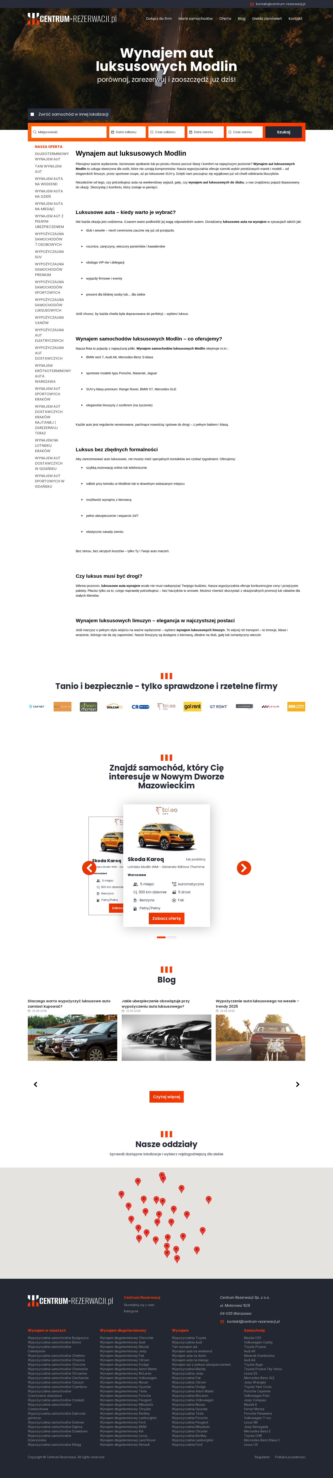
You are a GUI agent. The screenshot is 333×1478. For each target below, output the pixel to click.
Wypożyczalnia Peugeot (190, 1422)
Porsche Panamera (258, 1413)
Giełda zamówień (267, 18)
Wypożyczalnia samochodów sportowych (49, 287)
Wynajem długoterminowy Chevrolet (126, 1338)
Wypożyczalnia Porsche (190, 1418)
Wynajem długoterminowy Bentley (125, 1413)
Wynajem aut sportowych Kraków (48, 394)
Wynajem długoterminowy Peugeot (125, 1400)
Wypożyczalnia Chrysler (190, 1431)
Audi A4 (249, 1360)
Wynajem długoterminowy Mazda (124, 1347)
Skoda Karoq (106, 861)
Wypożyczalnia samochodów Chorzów (56, 1364)
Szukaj (283, 132)
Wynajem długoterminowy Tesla (123, 1391)
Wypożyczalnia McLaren (190, 1395)
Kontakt (296, 18)
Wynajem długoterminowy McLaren (125, 1373)
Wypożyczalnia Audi (187, 1342)
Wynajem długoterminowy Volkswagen (128, 1378)
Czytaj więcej (166, 1096)
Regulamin (262, 1457)
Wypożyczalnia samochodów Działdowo (58, 1431)
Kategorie (131, 1311)
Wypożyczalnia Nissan (188, 1404)
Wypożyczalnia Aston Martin (193, 1391)
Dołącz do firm (159, 18)
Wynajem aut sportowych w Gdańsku (50, 481)
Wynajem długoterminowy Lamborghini (128, 1418)
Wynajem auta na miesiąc (49, 206)
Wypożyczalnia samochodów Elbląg (54, 1444)
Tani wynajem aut (184, 1347)
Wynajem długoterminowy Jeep (123, 1351)
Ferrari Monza (254, 1409)
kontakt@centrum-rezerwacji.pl (277, 4)
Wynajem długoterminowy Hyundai (125, 1387)
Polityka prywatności (290, 1457)
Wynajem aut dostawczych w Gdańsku (49, 463)
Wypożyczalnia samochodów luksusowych (49, 305)
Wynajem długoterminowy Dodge (124, 1364)
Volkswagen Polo (257, 1395)
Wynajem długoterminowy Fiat (122, 1355)
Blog (241, 18)
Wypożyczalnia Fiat (186, 1378)
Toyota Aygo (253, 1364)
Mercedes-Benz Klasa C (262, 1440)
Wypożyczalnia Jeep (187, 1373)
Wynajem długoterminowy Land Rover (128, 1440)
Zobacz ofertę (166, 918)
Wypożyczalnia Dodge (189, 1387)
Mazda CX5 (252, 1338)
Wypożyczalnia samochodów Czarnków (57, 1387)
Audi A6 (249, 1351)
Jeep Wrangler (255, 1382)
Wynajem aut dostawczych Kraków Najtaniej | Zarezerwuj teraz (49, 420)
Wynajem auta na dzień (49, 194)
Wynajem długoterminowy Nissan (124, 1382)
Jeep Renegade (256, 1427)
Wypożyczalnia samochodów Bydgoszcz (58, 1338)
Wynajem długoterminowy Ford (122, 1422)
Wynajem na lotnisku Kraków (46, 445)
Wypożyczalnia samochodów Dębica (55, 1427)
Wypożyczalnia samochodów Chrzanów (57, 1373)
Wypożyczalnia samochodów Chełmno (56, 1355)
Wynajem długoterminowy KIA (121, 1431)
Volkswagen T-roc (257, 1418)
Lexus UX (251, 1444)
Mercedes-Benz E (257, 1431)
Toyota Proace (255, 1347)
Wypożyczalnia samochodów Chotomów (58, 1369)
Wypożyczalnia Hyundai (190, 1409)
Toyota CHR (253, 1436)
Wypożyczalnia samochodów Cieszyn (56, 1382)
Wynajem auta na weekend (49, 181)
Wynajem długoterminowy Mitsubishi (126, 1404)
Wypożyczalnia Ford (187, 1444)
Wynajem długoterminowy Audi (122, 1342)
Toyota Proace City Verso (263, 1369)
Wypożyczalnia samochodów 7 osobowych (49, 239)
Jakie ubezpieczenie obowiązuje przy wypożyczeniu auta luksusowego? (156, 1004)
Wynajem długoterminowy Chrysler (125, 1409)
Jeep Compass (255, 1400)
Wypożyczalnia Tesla (188, 1413)
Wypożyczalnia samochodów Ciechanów (58, 1378)
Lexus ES (250, 1373)
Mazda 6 (250, 1404)
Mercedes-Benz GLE (259, 1378)
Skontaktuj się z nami (139, 1305)
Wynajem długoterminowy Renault (125, 1444)
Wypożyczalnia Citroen (189, 1382)
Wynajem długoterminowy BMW (123, 1427)
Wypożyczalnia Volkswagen (193, 1400)
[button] (187, 1215)
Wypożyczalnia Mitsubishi (191, 1427)
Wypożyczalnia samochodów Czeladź (56, 1400)
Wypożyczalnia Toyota (189, 1338)
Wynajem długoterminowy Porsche (125, 1395)
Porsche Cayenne (257, 1391)
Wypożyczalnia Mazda (189, 1369)
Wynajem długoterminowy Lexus (123, 1436)
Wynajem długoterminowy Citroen (124, 1360)
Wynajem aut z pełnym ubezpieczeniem (201, 1364)
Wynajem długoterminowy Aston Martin (128, 1369)
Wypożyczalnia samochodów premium (49, 269)
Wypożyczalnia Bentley (189, 1436)
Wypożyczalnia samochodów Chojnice (56, 1360)
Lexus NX (251, 1422)
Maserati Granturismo (259, 1355)
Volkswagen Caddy (258, 1342)
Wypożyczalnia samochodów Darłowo (56, 1422)
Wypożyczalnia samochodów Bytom (54, 1342)
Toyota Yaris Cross (258, 1387)
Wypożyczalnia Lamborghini (192, 1440)
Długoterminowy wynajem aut (52, 156)
